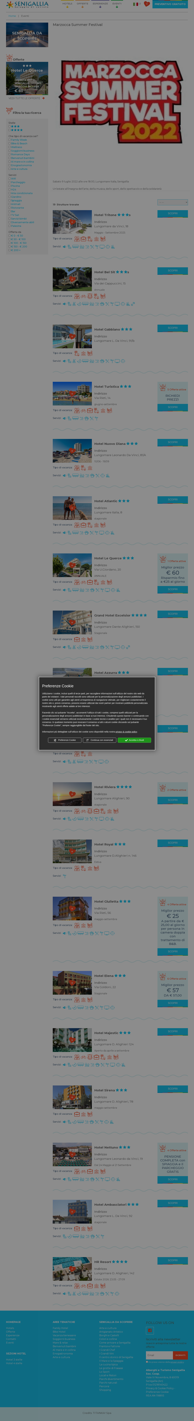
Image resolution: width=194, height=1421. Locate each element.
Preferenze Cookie (65, 740)
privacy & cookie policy (126, 732)
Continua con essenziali (99, 740)
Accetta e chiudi (134, 740)
